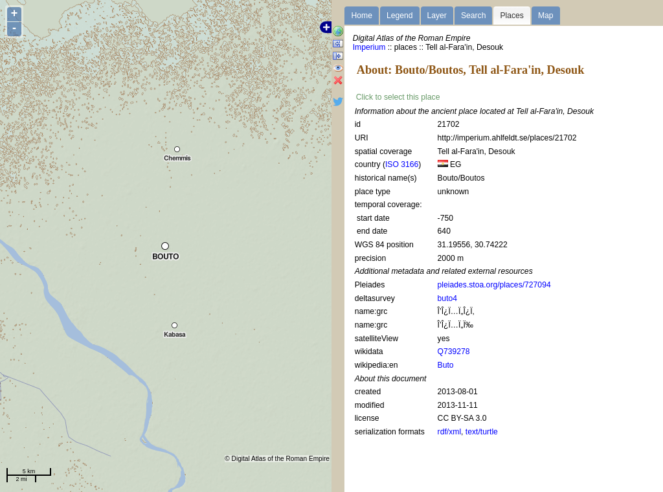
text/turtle (482, 431)
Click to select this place (398, 97)
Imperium (369, 47)
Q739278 (454, 351)
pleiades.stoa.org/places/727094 (494, 284)
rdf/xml (449, 431)
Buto (446, 365)
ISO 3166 (401, 164)
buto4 (447, 298)
